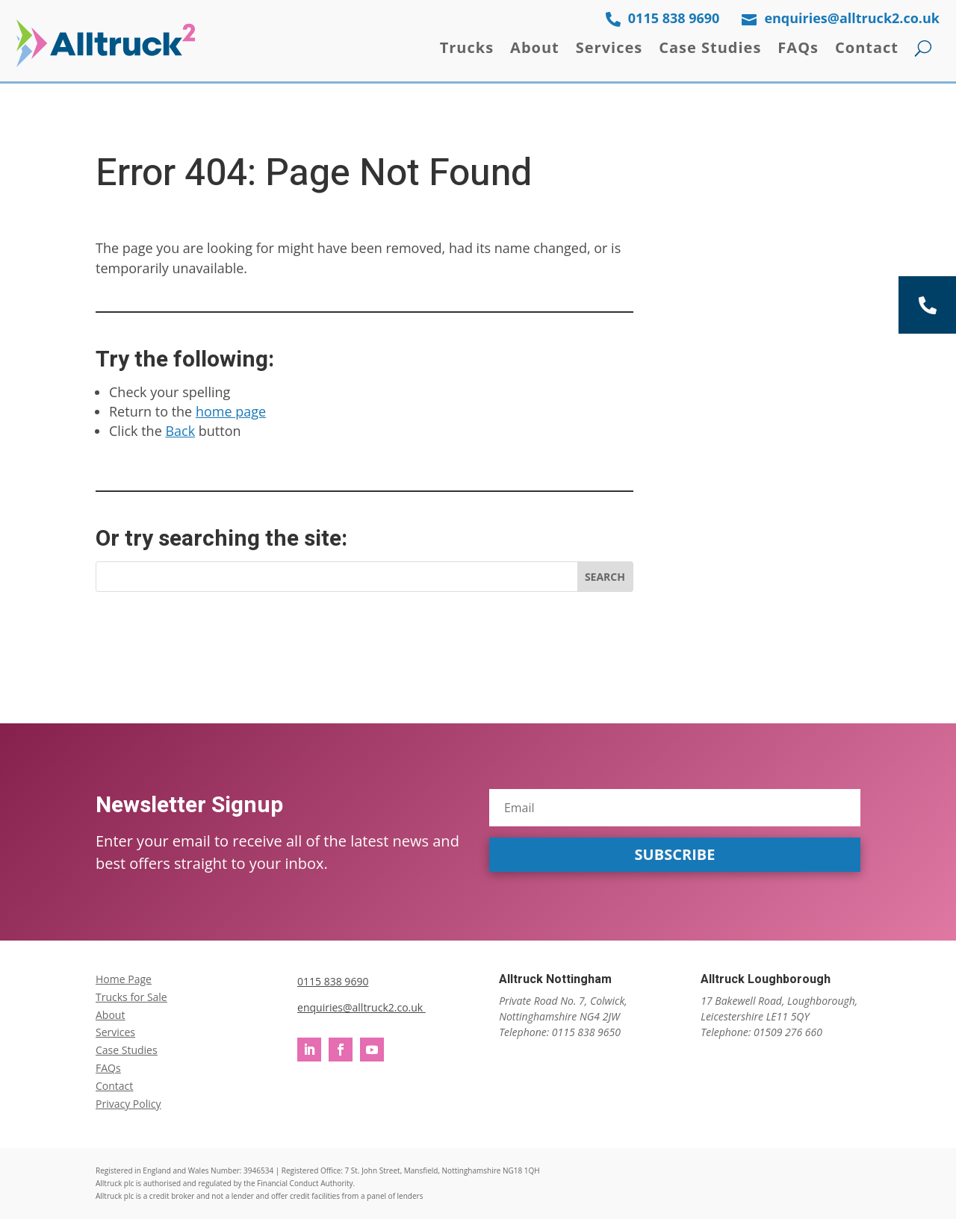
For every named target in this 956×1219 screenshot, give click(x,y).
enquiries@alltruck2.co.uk (361, 1007)
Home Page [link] (124, 979)
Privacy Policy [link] (128, 1104)
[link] (105, 43)
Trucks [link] (467, 47)
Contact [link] (866, 47)
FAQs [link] (798, 47)
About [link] (534, 47)
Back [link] (180, 431)
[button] (674, 855)
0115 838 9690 (332, 981)
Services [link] (609, 47)
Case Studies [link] (710, 47)
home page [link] (231, 411)
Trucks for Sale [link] (131, 997)
